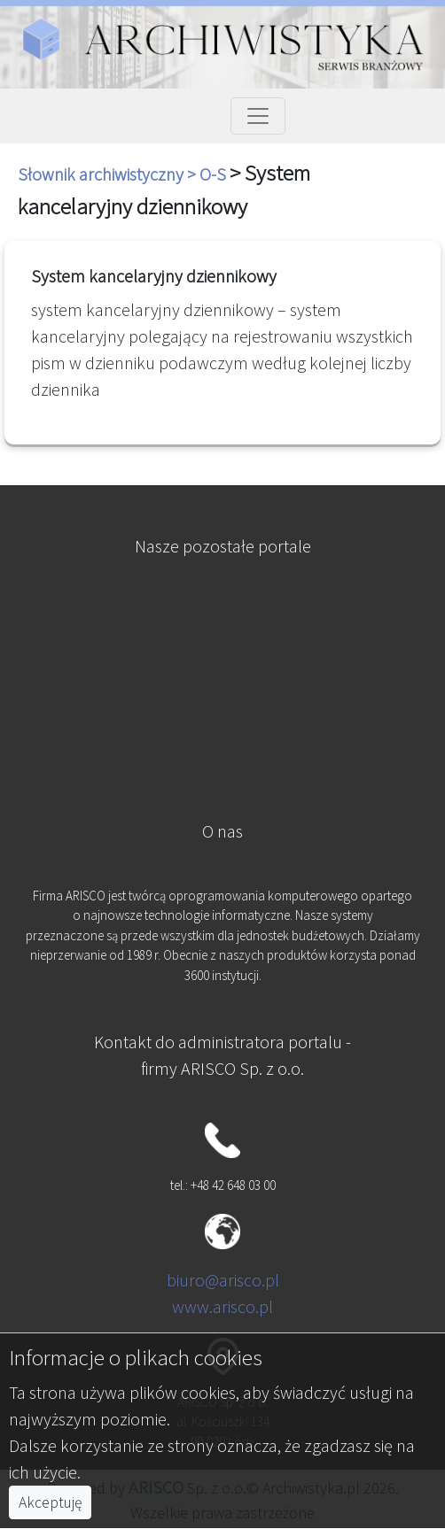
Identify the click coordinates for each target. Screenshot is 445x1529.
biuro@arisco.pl (223, 1280)
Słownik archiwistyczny (102, 174)
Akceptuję (50, 1502)
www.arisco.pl (222, 1306)
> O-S (208, 174)
